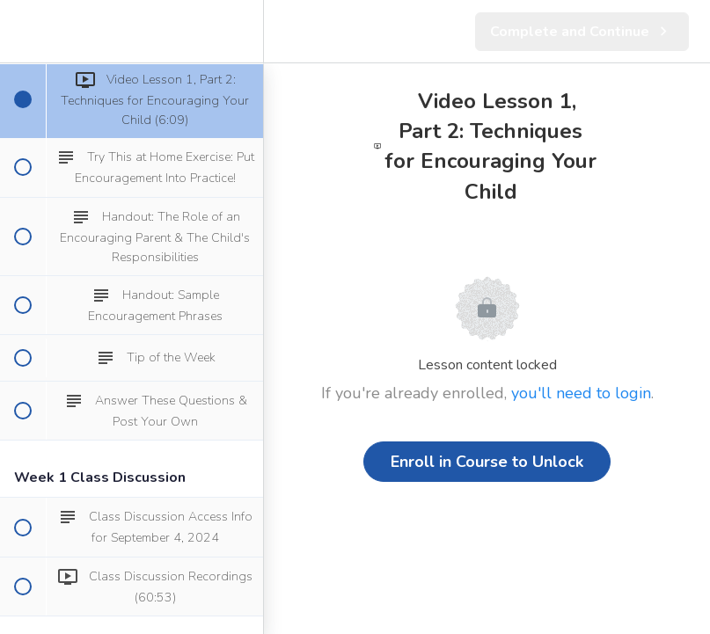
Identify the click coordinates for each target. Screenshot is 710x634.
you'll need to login (581, 393)
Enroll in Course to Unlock (487, 461)
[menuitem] (241, 31)
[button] (22, 31)
